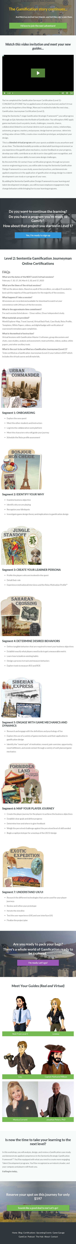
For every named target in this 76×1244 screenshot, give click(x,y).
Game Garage (59, 1232)
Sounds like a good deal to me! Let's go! (38, 1208)
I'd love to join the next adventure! (38, 25)
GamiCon (23, 1236)
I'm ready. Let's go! (38, 962)
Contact (54, 1236)
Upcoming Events (44, 1232)
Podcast (31, 1236)
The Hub (39, 1236)
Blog (20, 1232)
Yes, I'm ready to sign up (38, 235)
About (47, 1236)
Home (14, 1232)
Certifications (29, 1232)
